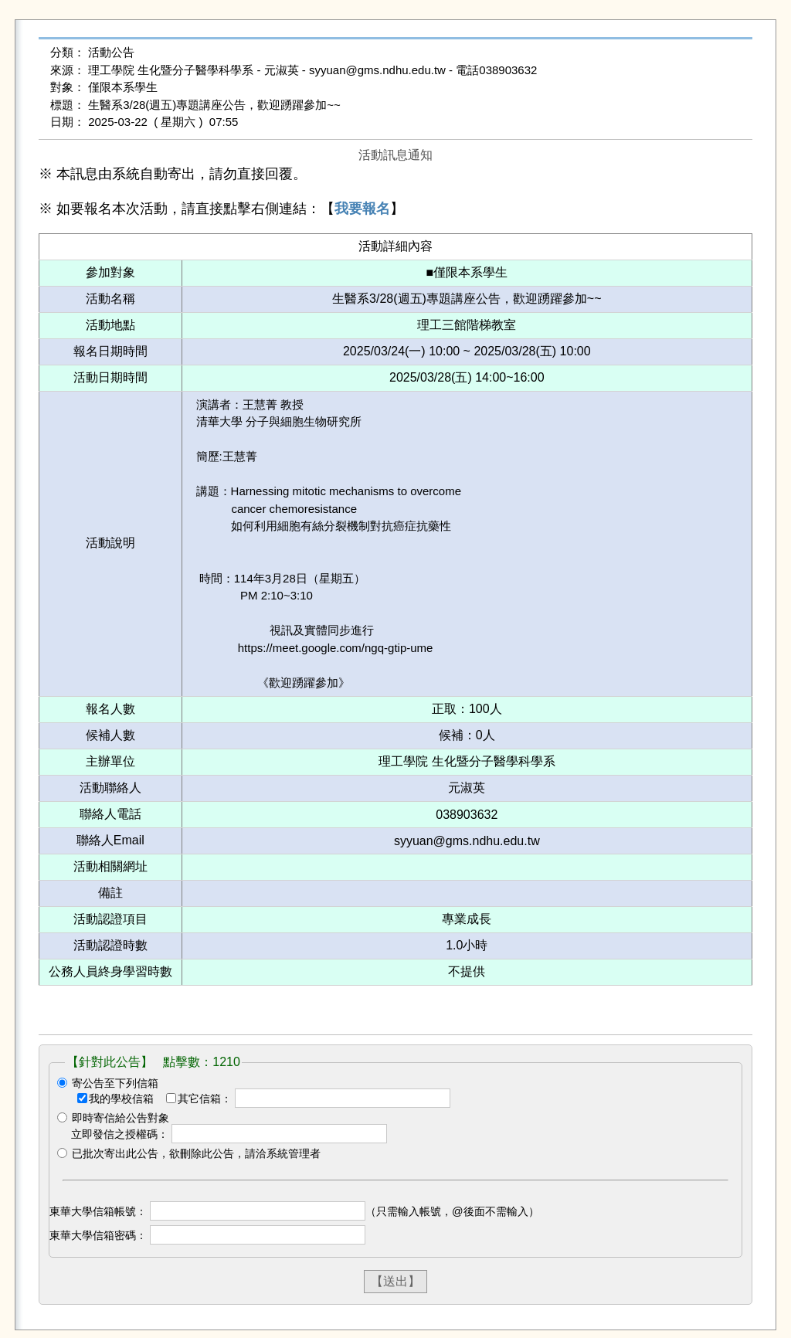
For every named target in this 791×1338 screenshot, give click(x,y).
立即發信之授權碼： (119, 1134)
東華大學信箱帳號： (98, 1211)
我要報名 (362, 208)
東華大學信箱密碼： (98, 1235)
